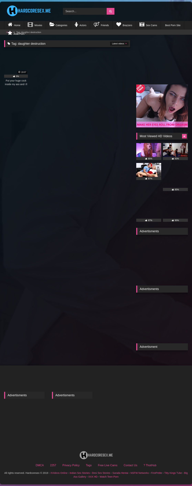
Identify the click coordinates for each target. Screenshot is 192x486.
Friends (101, 24)
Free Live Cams (107, 465)
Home (14, 24)
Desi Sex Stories (101, 473)
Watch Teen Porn (109, 476)
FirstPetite (156, 473)
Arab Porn (16, 33)
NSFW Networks (139, 473)
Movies (35, 24)
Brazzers (124, 24)
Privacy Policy (71, 465)
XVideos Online (58, 473)
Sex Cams (148, 24)
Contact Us (130, 465)
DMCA (40, 465)
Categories (58, 24)
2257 (53, 465)
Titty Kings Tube (173, 473)
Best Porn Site (172, 25)
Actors (80, 24)
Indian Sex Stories (80, 473)
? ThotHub (149, 465)
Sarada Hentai (120, 473)
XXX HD (93, 476)
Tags (89, 465)
